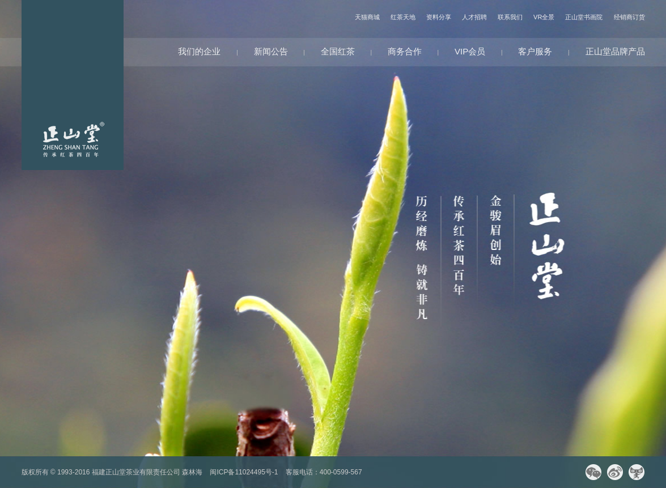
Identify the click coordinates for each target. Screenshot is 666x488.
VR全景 (543, 17)
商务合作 (405, 51)
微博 (615, 472)
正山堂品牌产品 (615, 51)
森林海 (192, 472)
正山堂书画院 (584, 17)
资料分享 (438, 17)
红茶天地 (403, 17)
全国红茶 (338, 51)
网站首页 (73, 85)
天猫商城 (367, 17)
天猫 (636, 472)
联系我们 (510, 17)
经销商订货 (629, 17)
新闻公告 (271, 51)
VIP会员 (470, 51)
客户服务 (535, 51)
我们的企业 (199, 51)
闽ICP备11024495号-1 (244, 472)
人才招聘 (474, 17)
